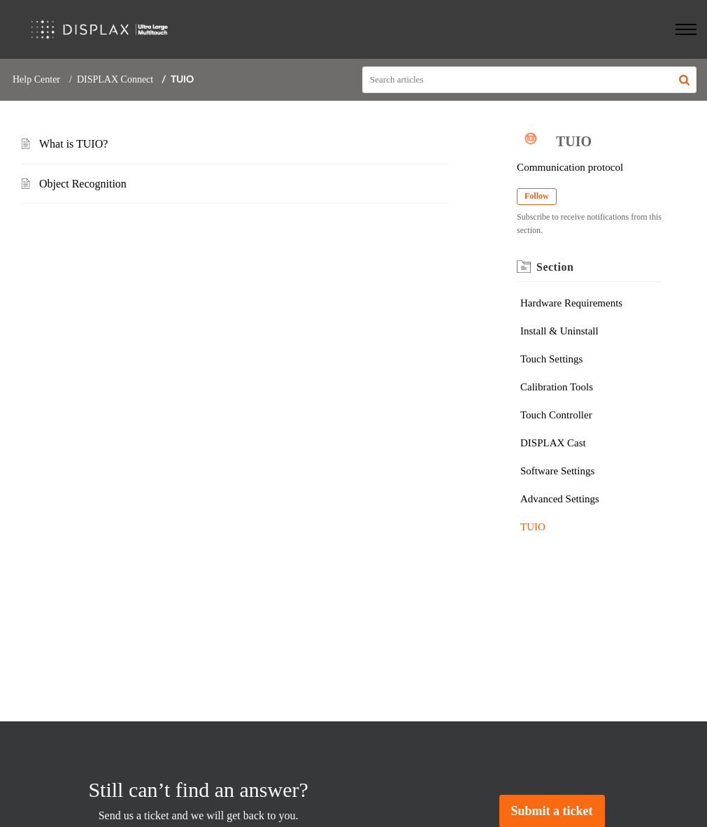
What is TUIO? (73, 144)
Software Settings (557, 470)
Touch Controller (556, 414)
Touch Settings (551, 359)
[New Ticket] (552, 811)
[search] (529, 79)
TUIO (532, 526)
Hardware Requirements (571, 303)
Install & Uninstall (559, 331)
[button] (684, 79)
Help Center (36, 79)
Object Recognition (83, 184)
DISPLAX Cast (553, 442)
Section (554, 267)
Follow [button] (536, 196)
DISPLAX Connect (115, 79)
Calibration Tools (556, 387)
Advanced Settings (559, 498)
